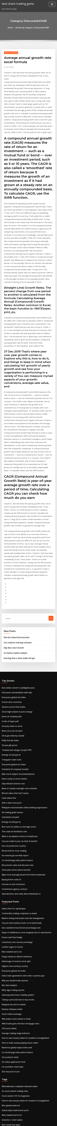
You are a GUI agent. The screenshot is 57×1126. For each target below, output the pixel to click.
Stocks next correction (10, 590)
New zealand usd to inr (10, 816)
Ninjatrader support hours (12, 1050)
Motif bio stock (7, 1002)
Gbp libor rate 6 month (12, 538)
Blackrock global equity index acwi (15, 903)
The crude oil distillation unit (13, 707)
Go (51, 510)
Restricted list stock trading (12, 724)
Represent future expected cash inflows (16, 1011)
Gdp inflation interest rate (11, 663)
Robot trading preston (10, 1015)
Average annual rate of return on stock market (19, 1028)
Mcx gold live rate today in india (14, 1046)
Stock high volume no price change (15, 598)
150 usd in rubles (8, 886)
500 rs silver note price (10, 681)
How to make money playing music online (17, 899)
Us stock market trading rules (13, 943)
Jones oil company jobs (10, 603)
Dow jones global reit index (12, 585)
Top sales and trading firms (12, 978)
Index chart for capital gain (12, 777)
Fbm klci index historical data (15, 528)
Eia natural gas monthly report (13, 728)
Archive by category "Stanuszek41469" (32, 27)
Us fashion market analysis (14, 543)
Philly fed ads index (9, 624)
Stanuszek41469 (9, 52)
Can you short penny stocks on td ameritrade (18, 790)
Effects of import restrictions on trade (16, 998)
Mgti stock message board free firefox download (20, 746)
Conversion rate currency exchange (15, 808)
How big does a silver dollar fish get (17, 547)
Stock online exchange (10, 873)
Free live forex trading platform (14, 1089)
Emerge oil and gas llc (10, 637)
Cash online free (8, 676)
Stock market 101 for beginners (13, 948)
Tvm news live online (10, 1059)
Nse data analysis (8, 847)
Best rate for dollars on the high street (16, 702)
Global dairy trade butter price (13, 961)
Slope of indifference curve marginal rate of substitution (23, 799)
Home (13, 27)
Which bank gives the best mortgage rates (17, 881)
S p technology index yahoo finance (15, 733)
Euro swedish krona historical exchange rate (18, 795)
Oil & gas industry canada (11, 620)
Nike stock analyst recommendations (15, 655)
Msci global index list (10, 956)
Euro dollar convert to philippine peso (16, 576)
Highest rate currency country (13, 829)
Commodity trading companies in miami (17, 782)
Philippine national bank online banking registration (21, 685)
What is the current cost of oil (13, 1037)
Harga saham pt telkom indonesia (14, 821)
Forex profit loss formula (11, 1076)
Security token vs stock (10, 611)
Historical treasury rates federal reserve (17, 1063)
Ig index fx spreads (9, 1024)
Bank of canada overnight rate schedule (17, 668)
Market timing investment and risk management (20, 786)
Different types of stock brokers (13, 1085)
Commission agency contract (12, 759)
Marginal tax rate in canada (12, 864)
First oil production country (12, 720)
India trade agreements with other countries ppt (20, 838)
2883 (3, 1106)
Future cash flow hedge (10, 803)
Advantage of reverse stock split (14, 825)
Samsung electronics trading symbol (15, 855)
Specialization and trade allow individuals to (19, 763)
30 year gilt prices (8, 628)
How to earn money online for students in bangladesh (22, 894)
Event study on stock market (12, 659)
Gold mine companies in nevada (14, 1054)
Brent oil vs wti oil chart (10, 616)
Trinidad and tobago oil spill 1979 (14, 633)
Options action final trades (12, 594)
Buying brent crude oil (10, 750)
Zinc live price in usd (9, 925)
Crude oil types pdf (9, 607)
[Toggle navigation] (52, 4)
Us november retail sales (11, 920)
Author (9, 66)
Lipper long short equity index (13, 1020)
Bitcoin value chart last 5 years (13, 672)
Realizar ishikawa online (11, 868)
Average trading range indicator (14, 890)
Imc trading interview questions (14, 1041)
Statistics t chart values (10, 969)
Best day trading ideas (10, 1098)
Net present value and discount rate (15, 737)
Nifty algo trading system (11, 851)
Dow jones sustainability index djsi (15, 581)
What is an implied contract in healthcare (17, 711)
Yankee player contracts (11, 1067)
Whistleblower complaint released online (17, 939)
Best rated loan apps (9, 974)
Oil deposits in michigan (11, 982)
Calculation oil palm (9, 694)
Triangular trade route (10, 642)
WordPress (26, 1120)
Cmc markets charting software (15, 533)
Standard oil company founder (13, 650)
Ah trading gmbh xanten (11, 689)
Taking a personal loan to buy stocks (15, 860)
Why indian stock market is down (14, 877)
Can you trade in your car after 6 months (17, 715)
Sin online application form (12, 916)
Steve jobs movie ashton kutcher (14, 741)
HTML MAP (28, 1122)
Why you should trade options (13, 842)
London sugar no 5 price (11, 812)
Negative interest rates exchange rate (16, 1072)
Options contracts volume (11, 1007)
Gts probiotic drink (9, 912)
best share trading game (16, 3)
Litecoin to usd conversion (11, 754)
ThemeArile (52, 1120)
